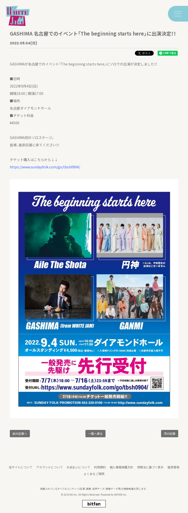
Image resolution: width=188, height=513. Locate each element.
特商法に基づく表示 (150, 469)
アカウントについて (49, 469)
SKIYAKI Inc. (120, 497)
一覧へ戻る (95, 433)
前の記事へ (19, 433)
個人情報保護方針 (121, 469)
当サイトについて (20, 469)
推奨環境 (173, 469)
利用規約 (100, 469)
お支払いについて (78, 469)
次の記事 (170, 433)
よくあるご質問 (94, 476)
